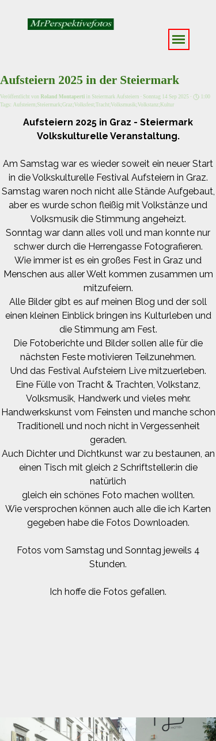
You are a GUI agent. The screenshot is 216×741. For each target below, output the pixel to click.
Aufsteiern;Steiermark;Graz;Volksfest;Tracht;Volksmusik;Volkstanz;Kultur (93, 105)
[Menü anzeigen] (179, 39)
